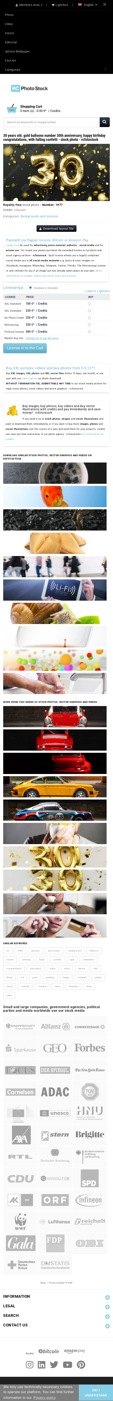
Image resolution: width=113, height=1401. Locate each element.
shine (57, 986)
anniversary (54, 951)
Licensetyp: (13, 287)
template (73, 986)
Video (9, 24)
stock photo (31, 205)
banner (10, 959)
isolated (82, 977)
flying (9, 977)
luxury (9, 986)
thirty (89, 986)
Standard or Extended (46, 288)
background (75, 951)
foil (22, 977)
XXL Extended (12, 310)
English (87, 5)
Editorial (11, 42)
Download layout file (56, 228)
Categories (12, 69)
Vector (9, 33)
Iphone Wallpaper (17, 51)
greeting (50, 977)
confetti (57, 959)
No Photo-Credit (14, 317)
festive (81, 968)
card (72, 959)
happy (66, 977)
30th (20, 951)
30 (7, 951)
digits (53, 968)
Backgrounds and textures (39, 216)
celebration (88, 959)
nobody (25, 986)
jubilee (98, 977)
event (67, 968)
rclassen (20, 210)
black (42, 959)
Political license (14, 331)
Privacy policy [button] (45, 1398)
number (42, 986)
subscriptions (30, 378)
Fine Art (10, 60)
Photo (9, 15)
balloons (94, 951)
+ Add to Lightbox (97, 291)
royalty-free (12, 245)
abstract (35, 951)
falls (96, 968)
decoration (35, 968)
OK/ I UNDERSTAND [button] (96, 1392)
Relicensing (11, 324)
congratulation (14, 968)
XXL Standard (12, 303)
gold (34, 977)
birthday (26, 959)
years (9, 995)
